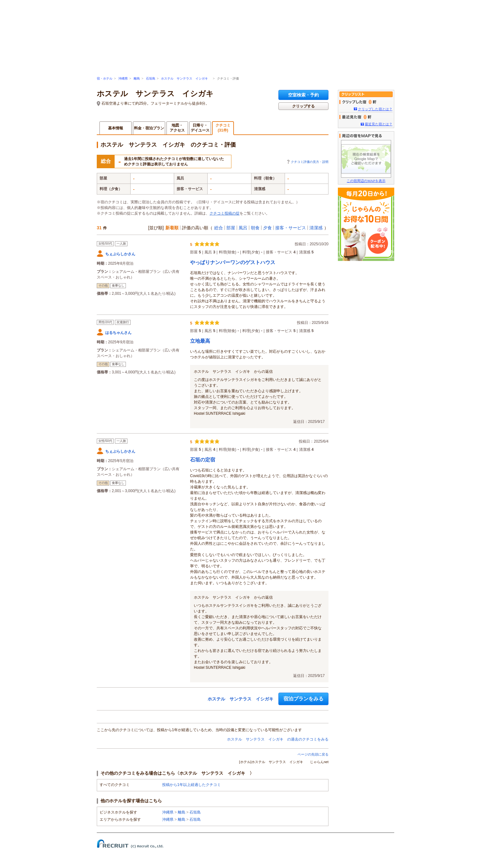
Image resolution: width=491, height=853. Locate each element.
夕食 (267, 227)
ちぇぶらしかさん (120, 254)
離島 (137, 78)
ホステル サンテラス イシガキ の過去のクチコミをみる (277, 739)
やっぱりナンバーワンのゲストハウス (232, 262)
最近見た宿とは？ (378, 124)
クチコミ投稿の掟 (224, 213)
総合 (218, 227)
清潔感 (316, 227)
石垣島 (150, 78)
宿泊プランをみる (303, 698)
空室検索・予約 (303, 94)
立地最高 (200, 341)
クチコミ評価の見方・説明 (309, 162)
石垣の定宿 (202, 459)
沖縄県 (123, 78)
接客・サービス (290, 227)
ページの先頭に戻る (312, 754)
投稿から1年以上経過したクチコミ (191, 785)
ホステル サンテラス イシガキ (186, 78)
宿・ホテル (104, 78)
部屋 (230, 227)
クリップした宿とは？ (375, 109)
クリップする (303, 106)
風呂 (243, 227)
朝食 (255, 227)
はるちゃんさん (118, 332)
